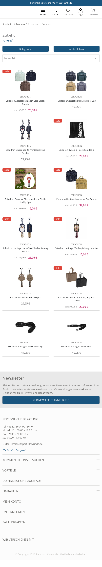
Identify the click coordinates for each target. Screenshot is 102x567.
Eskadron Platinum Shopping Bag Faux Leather (77, 299)
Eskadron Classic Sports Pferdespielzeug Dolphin (25, 151)
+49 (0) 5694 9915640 (62, 2)
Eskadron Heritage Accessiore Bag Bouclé (76, 199)
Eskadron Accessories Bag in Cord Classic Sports (25, 102)
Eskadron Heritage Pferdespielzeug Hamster (76, 248)
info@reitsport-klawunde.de (26, 443)
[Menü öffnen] (43, 12)
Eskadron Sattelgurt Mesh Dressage (25, 346)
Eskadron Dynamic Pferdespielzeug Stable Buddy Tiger (25, 201)
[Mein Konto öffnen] (80, 12)
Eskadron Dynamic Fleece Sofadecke (76, 149)
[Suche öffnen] (55, 12)
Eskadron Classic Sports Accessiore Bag (77, 100)
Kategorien (25, 49)
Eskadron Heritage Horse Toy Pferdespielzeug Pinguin (25, 250)
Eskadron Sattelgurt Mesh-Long (76, 346)
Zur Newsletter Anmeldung (51, 400)
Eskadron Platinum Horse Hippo (25, 297)
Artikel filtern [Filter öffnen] (76, 49)
